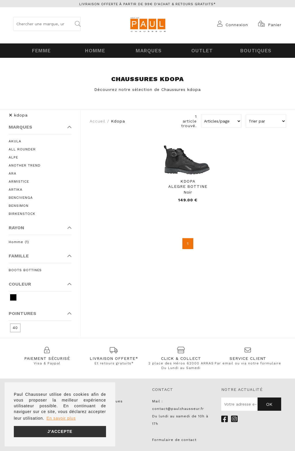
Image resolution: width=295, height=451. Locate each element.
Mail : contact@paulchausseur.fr (178, 404)
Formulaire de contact (174, 439)
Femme (40, 50)
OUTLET (201, 50)
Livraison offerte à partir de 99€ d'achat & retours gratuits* (147, 4)
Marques (147, 50)
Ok (269, 403)
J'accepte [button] (60, 431)
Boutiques (255, 50)
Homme (94, 50)
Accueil (97, 120)
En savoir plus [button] (60, 418)
